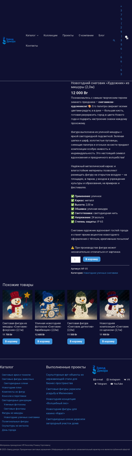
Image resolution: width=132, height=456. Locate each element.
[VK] (97, 379)
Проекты (68, 35)
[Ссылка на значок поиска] (114, 40)
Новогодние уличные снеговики (101, 273)
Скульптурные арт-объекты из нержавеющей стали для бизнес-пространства (65, 374)
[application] (37, 35)
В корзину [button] (11, 341)
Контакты (32, 45)
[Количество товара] (75, 260)
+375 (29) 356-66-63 (121, 40)
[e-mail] (98, 375)
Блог (102, 35)
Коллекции (50, 35)
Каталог (32, 35)
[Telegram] (111, 379)
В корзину (92, 259)
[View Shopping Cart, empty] (127, 40)
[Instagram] (114, 375)
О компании (86, 35)
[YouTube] (100, 384)
